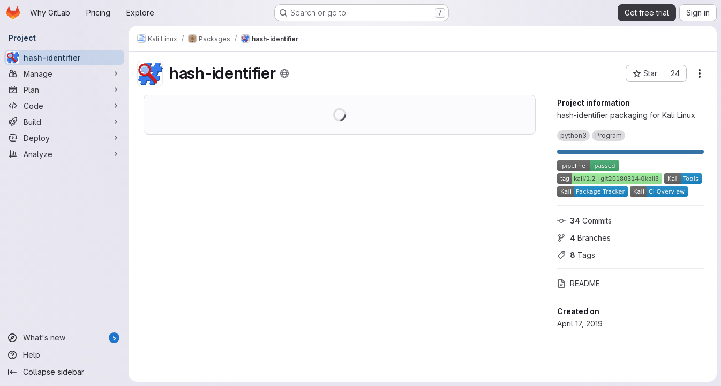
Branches (584, 237)
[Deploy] (64, 137)
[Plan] (64, 89)
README (578, 283)
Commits (584, 220)
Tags (576, 254)
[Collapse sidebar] (64, 372)
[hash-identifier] (64, 57)
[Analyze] (64, 153)
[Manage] (64, 73)
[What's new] (64, 337)
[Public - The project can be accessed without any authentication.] (284, 73)
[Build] (64, 121)
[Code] (64, 105)
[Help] (64, 354)
